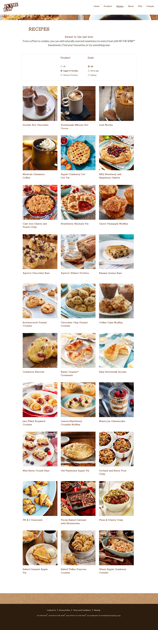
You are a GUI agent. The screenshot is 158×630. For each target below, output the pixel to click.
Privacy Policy (64, 610)
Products (108, 6)
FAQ (140, 6)
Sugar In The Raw (70, 71)
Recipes (119, 6)
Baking (93, 75)
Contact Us (51, 610)
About (131, 6)
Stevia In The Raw (70, 75)
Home (96, 6)
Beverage (95, 71)
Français (150, 6)
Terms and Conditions (82, 610)
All (64, 66)
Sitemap (97, 610)
